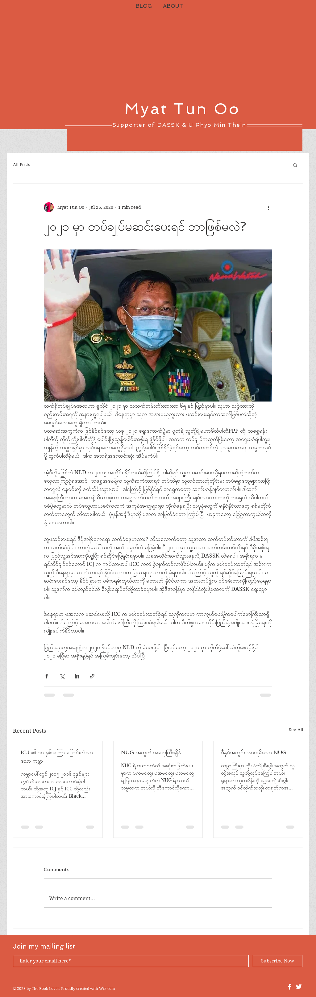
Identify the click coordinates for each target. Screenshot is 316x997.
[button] (295, 165)
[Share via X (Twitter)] (62, 676)
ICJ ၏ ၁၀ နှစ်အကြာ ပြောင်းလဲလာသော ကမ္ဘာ (57, 756)
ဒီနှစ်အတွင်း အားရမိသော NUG (254, 752)
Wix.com (107, 988)
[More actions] (268, 207)
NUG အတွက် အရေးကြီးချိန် (151, 752)
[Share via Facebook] (47, 676)
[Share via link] (92, 676)
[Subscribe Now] (277, 961)
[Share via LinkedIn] (77, 676)
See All (296, 729)
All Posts (21, 164)
